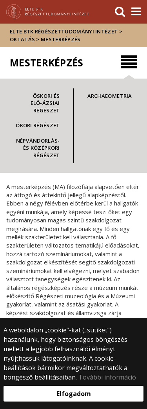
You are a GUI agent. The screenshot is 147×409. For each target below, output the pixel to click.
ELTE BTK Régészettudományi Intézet (64, 31)
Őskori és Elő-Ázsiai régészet (45, 103)
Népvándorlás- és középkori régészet (38, 148)
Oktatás (22, 39)
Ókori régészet (38, 125)
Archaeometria (109, 95)
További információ (107, 377)
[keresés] (120, 12)
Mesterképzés (61, 39)
